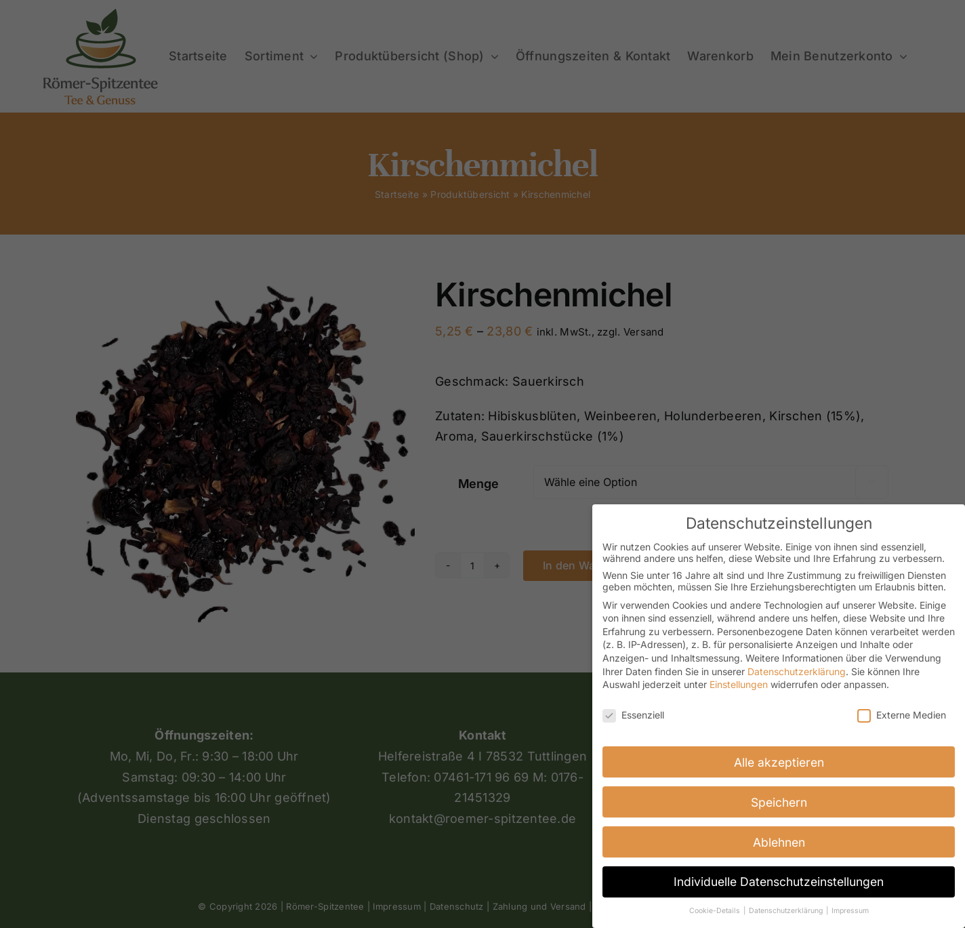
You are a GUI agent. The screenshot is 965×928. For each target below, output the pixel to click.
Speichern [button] (779, 802)
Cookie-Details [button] (715, 910)
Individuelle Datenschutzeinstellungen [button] (779, 881)
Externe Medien (901, 715)
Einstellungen (739, 684)
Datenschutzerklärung (796, 671)
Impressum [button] (850, 910)
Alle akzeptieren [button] (779, 762)
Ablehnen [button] (779, 842)
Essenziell (633, 715)
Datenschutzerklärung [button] (787, 910)
